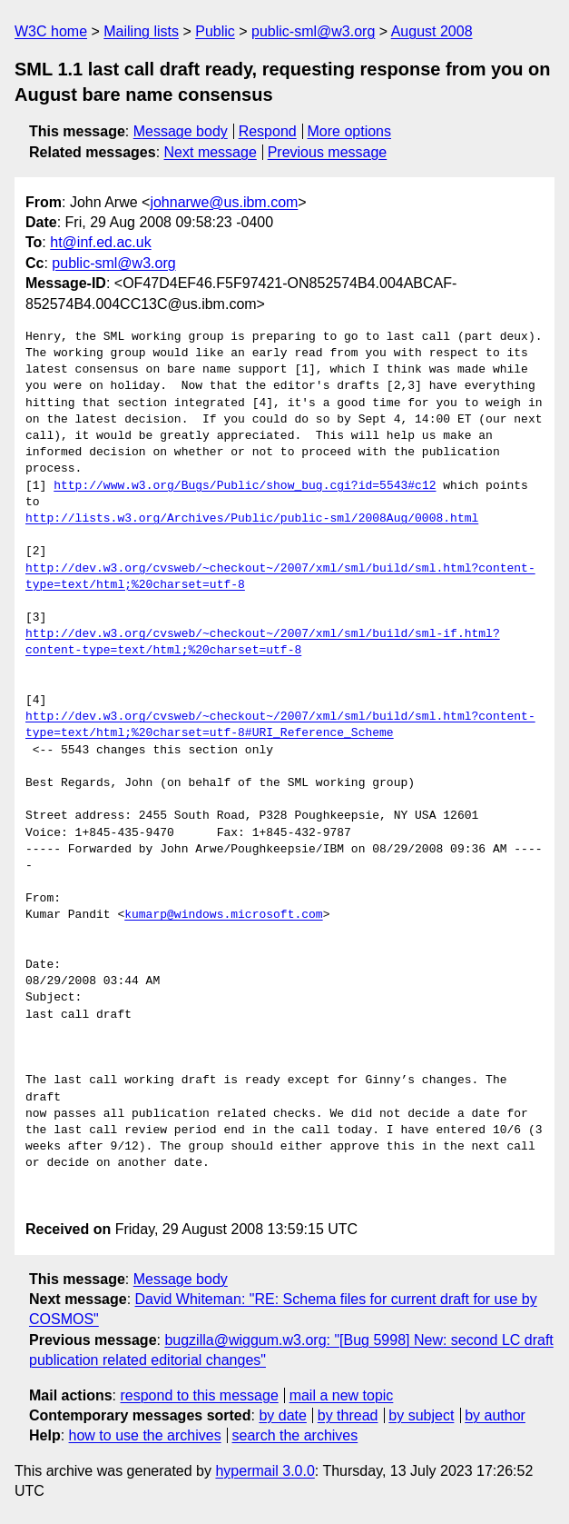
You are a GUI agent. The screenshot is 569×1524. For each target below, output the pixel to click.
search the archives (295, 1435)
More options (350, 131)
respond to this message (199, 1395)
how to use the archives (145, 1435)
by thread (348, 1415)
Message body (180, 131)
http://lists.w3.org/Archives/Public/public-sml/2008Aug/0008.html (251, 519)
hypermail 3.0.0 (264, 1471)
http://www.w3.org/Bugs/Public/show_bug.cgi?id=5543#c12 (245, 486)
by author (495, 1415)
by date (282, 1415)
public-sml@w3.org (313, 31)
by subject (421, 1415)
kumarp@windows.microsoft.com (223, 915)
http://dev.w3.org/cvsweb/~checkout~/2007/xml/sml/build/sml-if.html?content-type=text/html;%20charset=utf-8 (262, 642)
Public (215, 31)
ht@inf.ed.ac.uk (100, 242)
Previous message (328, 152)
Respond (268, 131)
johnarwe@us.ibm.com (224, 202)
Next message (210, 152)
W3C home (51, 31)
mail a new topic (341, 1395)
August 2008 (432, 31)
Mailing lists (141, 31)
